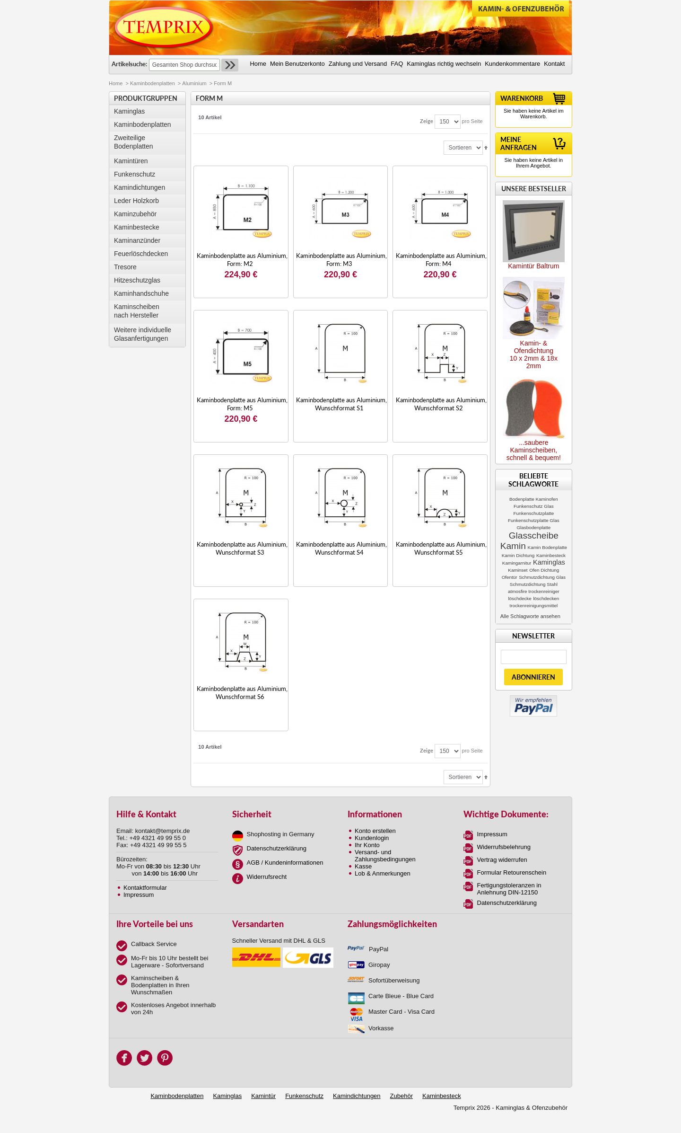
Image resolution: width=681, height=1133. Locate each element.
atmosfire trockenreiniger (533, 591)
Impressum (138, 894)
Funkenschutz (134, 174)
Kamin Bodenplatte (547, 547)
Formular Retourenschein (512, 872)
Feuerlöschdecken (141, 253)
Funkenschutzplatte (534, 513)
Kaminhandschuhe (141, 293)
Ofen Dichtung (544, 570)
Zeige (426, 121)
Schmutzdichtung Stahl (534, 584)
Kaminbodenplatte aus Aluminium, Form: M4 (441, 259)
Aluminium (194, 83)
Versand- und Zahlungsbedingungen (385, 856)
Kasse (363, 866)
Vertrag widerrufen (502, 859)
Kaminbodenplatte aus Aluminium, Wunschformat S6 (242, 692)
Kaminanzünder (137, 240)
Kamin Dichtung (518, 555)
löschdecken (546, 598)
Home (115, 83)
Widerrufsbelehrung (504, 846)
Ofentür (509, 577)
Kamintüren (131, 161)
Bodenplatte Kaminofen (533, 499)
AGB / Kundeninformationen (285, 862)
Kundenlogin (372, 837)
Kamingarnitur (516, 563)
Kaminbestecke (136, 227)
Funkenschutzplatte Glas (533, 520)
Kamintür (263, 1095)
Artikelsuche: (129, 64)
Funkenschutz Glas (534, 506)
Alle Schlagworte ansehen (530, 616)
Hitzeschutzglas (137, 280)
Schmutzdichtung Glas (542, 577)
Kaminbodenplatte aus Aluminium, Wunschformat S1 (341, 404)
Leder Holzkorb (136, 200)
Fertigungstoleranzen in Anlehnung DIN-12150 (509, 889)
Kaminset (517, 570)
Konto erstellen (375, 830)
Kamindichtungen (139, 187)
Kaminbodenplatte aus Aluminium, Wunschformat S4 (341, 548)
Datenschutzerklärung (276, 848)
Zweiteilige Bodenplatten (133, 142)
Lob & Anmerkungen (382, 873)
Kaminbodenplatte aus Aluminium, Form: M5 (242, 404)
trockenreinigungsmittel (534, 605)
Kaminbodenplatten (152, 83)
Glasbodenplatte (533, 527)
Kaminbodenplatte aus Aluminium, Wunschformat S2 (441, 404)
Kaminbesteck (551, 555)
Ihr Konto (367, 845)
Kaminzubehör (135, 214)
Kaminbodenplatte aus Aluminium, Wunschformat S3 (242, 548)
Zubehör (401, 1095)
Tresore (125, 267)
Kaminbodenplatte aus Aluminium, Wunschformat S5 (441, 548)
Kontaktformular (145, 887)
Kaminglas (129, 111)
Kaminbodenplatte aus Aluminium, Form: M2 (242, 259)
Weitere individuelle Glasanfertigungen (142, 334)
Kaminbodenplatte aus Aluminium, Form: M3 (341, 259)
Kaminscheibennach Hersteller (136, 311)
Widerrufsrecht (267, 876)
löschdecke (519, 598)
